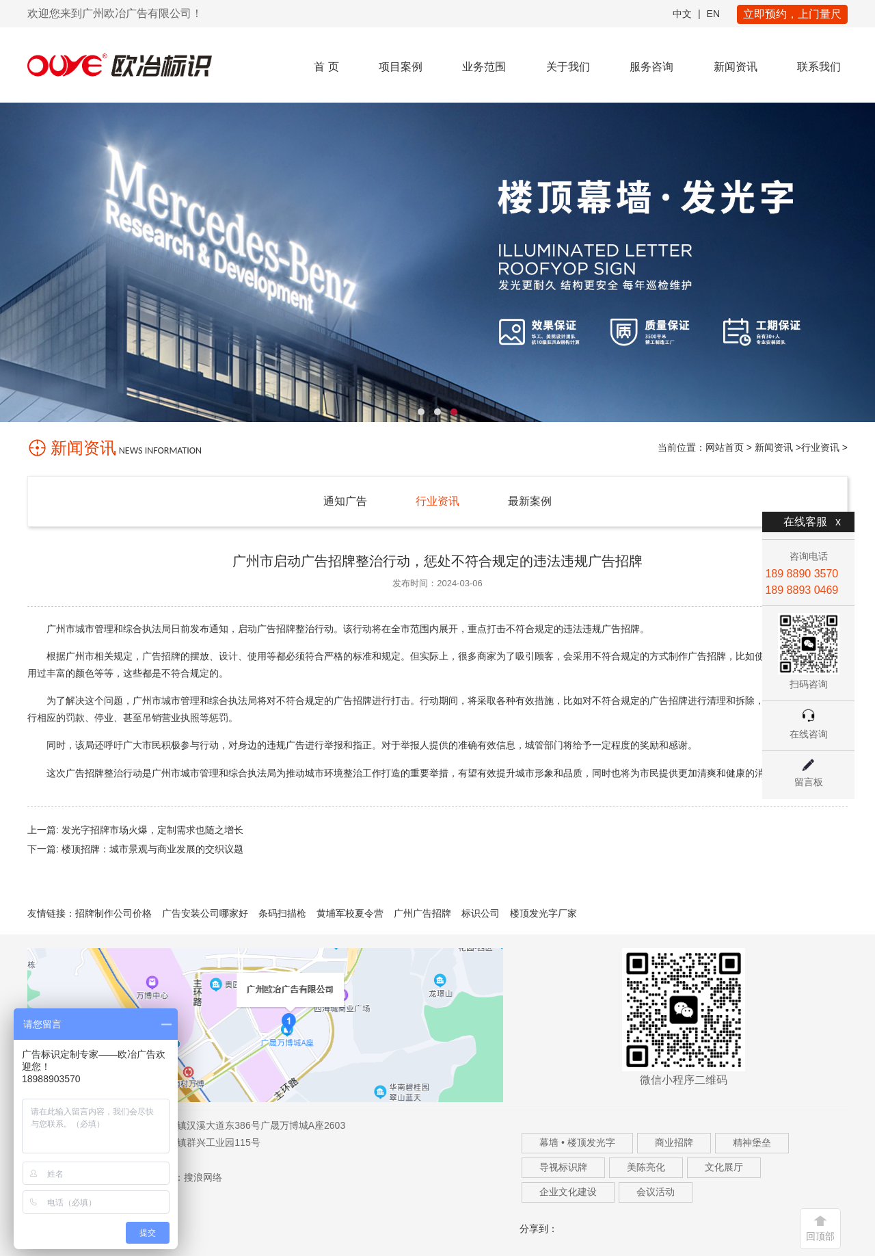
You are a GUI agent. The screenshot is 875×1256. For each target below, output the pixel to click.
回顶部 (820, 1236)
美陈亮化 (646, 1167)
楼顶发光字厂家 (543, 913)
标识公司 (480, 913)
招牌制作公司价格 (113, 913)
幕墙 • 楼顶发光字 (577, 1142)
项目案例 (400, 67)
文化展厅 (724, 1167)
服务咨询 (651, 67)
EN (713, 13)
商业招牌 (674, 1142)
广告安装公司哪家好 (205, 913)
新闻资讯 (735, 67)
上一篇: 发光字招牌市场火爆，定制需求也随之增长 (135, 829)
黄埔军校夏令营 (350, 913)
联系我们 (819, 67)
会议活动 (655, 1191)
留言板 (808, 781)
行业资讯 (820, 447)
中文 (682, 13)
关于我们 (568, 67)
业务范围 (484, 67)
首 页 (326, 67)
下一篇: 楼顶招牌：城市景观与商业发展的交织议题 (135, 848)
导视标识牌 (563, 1167)
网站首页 (724, 447)
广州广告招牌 (422, 913)
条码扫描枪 (282, 913)
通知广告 (345, 501)
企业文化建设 (568, 1191)
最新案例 (530, 501)
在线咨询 (809, 734)
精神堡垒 (752, 1142)
